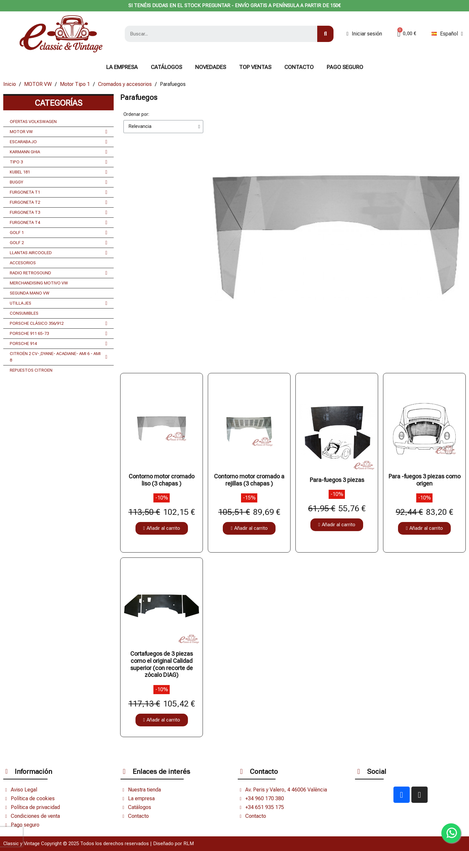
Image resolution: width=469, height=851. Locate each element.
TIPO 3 (58, 162)
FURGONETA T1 (58, 192)
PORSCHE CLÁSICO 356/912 (58, 323)
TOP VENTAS (255, 67)
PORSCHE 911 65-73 (58, 333)
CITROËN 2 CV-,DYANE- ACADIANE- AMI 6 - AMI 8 (58, 357)
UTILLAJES (58, 303)
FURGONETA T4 (58, 222)
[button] (161, 528)
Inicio (9, 84)
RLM (188, 843)
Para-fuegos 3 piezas (337, 479)
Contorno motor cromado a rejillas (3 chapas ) (249, 480)
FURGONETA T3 (58, 212)
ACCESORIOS (23, 262)
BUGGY (58, 182)
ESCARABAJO (58, 142)
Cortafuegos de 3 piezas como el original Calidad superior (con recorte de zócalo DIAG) (161, 664)
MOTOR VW (38, 84)
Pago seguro (345, 67)
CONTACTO (299, 67)
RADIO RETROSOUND (58, 273)
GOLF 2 (58, 243)
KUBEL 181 (58, 172)
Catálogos (166, 67)
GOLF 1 (58, 233)
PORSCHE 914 (58, 344)
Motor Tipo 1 (75, 84)
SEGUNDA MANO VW (30, 293)
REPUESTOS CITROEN (31, 370)
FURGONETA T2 (58, 202)
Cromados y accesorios (125, 84)
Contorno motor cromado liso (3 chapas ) (161, 480)
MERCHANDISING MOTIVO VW (39, 283)
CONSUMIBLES (24, 313)
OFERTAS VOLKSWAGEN (33, 121)
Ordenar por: (136, 114)
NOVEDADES (210, 67)
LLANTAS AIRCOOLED (58, 253)
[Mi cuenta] (364, 33)
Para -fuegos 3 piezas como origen (425, 480)
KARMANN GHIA (58, 152)
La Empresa (122, 67)
